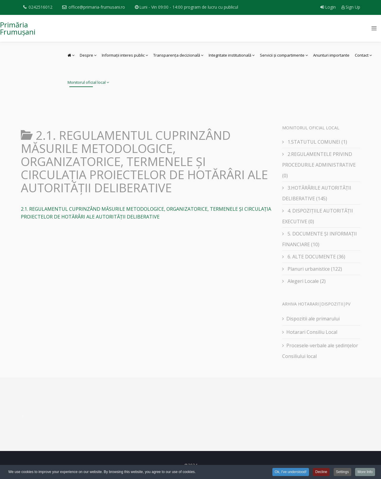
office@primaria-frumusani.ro (96, 7)
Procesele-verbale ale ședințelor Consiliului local (320, 350)
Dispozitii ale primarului (313, 318)
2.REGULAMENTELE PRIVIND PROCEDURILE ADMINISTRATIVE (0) (319, 165)
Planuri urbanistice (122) (314, 269)
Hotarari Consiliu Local (311, 332)
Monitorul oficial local (87, 82)
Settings (342, 472)
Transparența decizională (176, 55)
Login (328, 7)
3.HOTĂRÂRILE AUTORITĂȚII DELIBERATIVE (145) (316, 193)
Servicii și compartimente (282, 55)
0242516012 (40, 7)
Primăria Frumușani (17, 28)
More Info (365, 472)
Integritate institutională (230, 55)
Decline (321, 472)
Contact (361, 55)
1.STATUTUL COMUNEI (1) (316, 142)
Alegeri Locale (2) (306, 281)
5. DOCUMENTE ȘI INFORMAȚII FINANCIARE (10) (319, 239)
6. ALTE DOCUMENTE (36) (315, 256)
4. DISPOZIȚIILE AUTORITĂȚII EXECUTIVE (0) (317, 216)
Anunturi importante (331, 55)
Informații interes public (123, 55)
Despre (86, 55)
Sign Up (350, 7)
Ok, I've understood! (291, 472)
